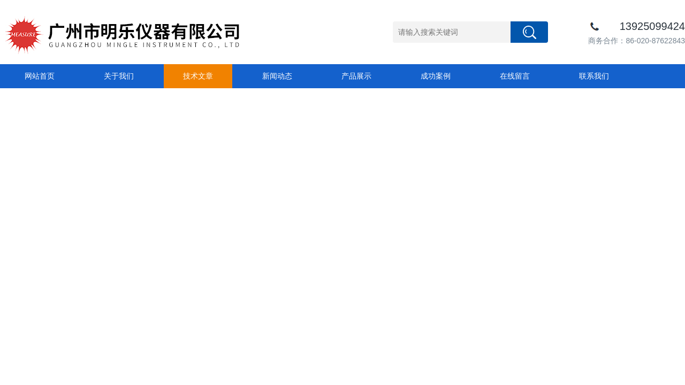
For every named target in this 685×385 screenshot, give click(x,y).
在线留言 (515, 76)
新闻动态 (277, 76)
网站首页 (40, 76)
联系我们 (594, 76)
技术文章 (198, 76)
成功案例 (436, 76)
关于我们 (119, 76)
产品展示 (356, 76)
